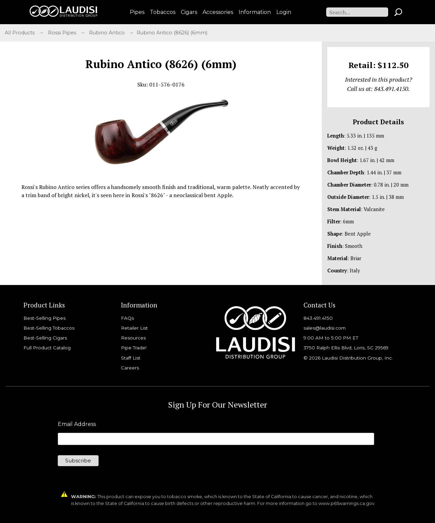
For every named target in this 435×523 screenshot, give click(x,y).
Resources (133, 337)
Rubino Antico (107, 33)
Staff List (130, 358)
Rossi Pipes (62, 33)
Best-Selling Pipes (44, 318)
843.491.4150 (318, 318)
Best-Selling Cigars (45, 337)
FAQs (127, 318)
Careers (130, 367)
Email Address (77, 424)
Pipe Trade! (133, 347)
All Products (20, 33)
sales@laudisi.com (324, 328)
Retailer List (134, 328)
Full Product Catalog (47, 347)
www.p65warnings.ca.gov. (347, 503)
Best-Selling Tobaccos (48, 328)
